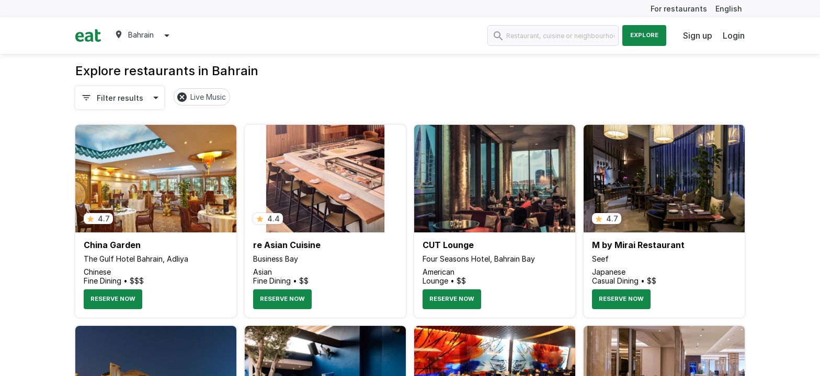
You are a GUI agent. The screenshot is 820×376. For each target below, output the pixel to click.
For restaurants (679, 8)
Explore (644, 35)
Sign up (697, 35)
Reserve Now (112, 298)
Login (734, 35)
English (728, 8)
